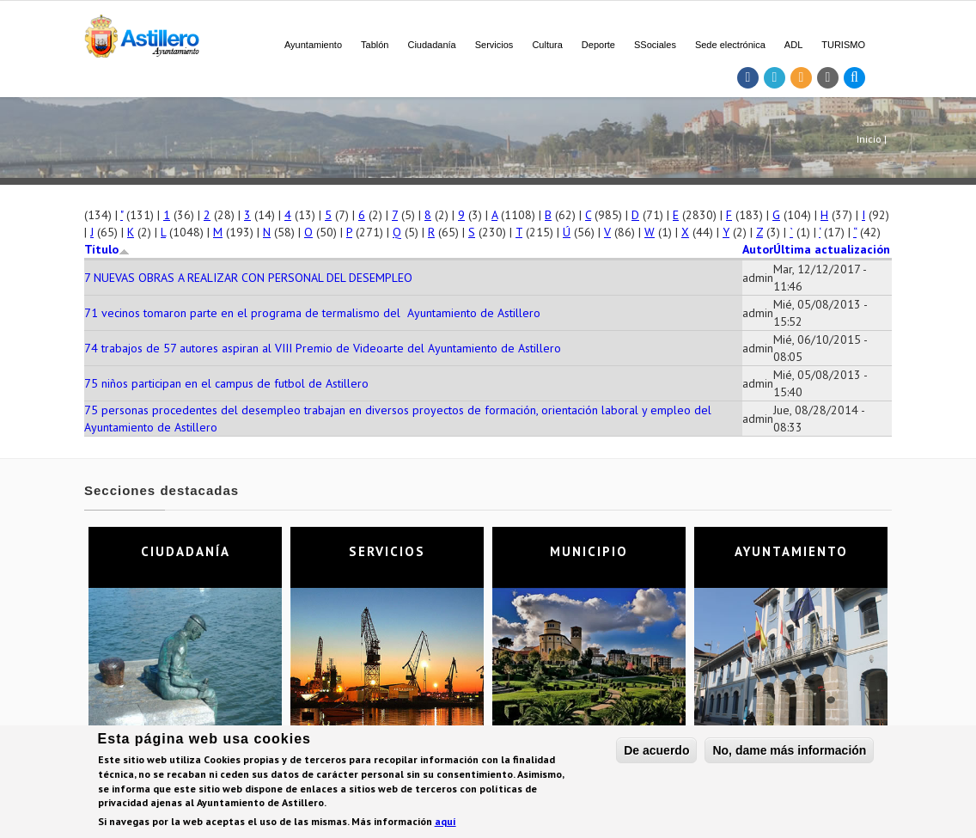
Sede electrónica (730, 45)
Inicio (869, 138)
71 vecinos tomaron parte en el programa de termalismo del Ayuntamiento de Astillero (312, 313)
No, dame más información (789, 752)
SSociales (655, 45)
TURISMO (843, 45)
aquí (445, 823)
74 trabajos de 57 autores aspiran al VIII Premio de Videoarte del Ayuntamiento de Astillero (322, 348)
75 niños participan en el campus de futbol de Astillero (226, 383)
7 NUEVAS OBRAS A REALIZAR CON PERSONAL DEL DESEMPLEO (248, 277)
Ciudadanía (431, 45)
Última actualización (831, 249)
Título (107, 249)
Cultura (547, 45)
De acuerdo (656, 752)
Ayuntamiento (313, 45)
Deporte (598, 45)
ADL (793, 45)
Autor (757, 249)
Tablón (374, 45)
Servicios (494, 45)
